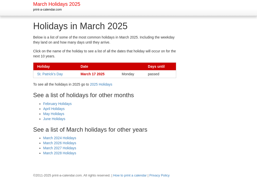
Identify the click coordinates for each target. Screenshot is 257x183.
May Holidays (53, 114)
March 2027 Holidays (59, 148)
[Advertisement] (204, 96)
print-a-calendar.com (47, 9)
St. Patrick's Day (50, 74)
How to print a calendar (130, 175)
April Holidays (54, 109)
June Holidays (54, 119)
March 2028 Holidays (59, 153)
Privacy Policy (159, 175)
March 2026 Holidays (59, 143)
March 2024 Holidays (59, 138)
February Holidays (57, 104)
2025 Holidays (101, 84)
